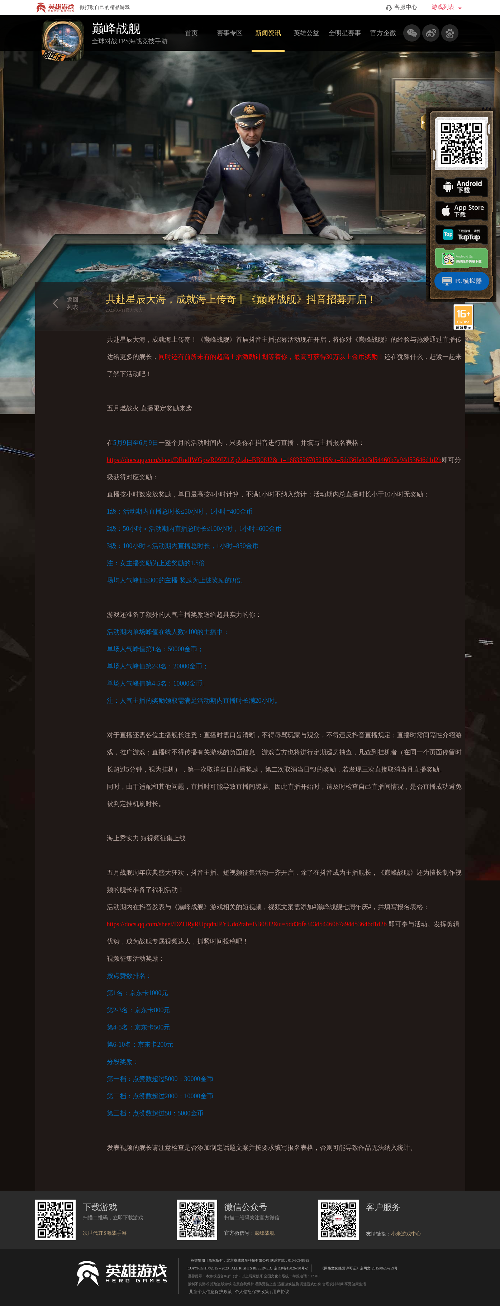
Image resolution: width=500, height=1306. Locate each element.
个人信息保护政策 (252, 1291)
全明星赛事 (345, 33)
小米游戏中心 (406, 1234)
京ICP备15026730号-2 (291, 1268)
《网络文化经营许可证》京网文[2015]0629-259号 (355, 1267)
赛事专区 (230, 33)
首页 (191, 33)
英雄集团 (198, 1260)
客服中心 (401, 7)
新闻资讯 (268, 33)
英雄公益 (306, 33)
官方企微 (383, 33)
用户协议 (280, 1291)
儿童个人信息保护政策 (210, 1291)
